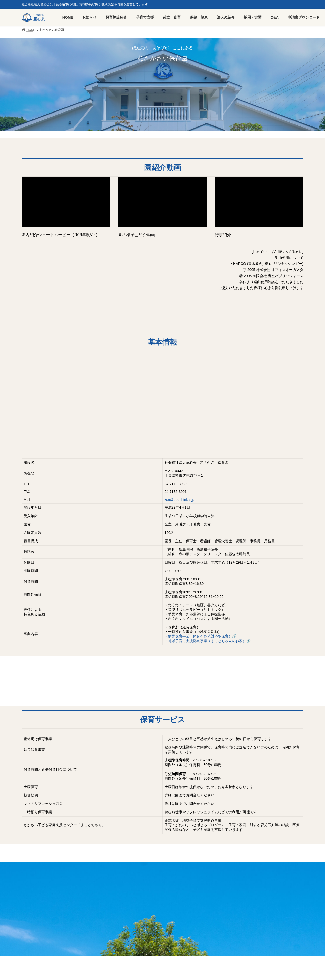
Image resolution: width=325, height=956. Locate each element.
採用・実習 (53, 866)
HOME (31, 866)
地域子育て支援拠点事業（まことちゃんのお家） (207, 641)
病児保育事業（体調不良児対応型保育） (200, 636)
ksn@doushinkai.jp (179, 500)
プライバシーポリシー (86, 866)
